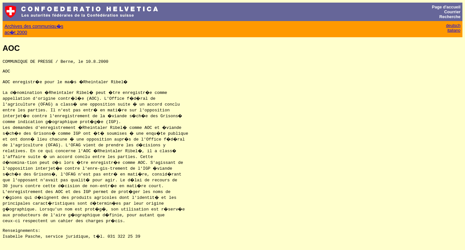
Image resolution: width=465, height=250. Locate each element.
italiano (453, 30)
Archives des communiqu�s (34, 26)
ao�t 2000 (16, 32)
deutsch (453, 25)
